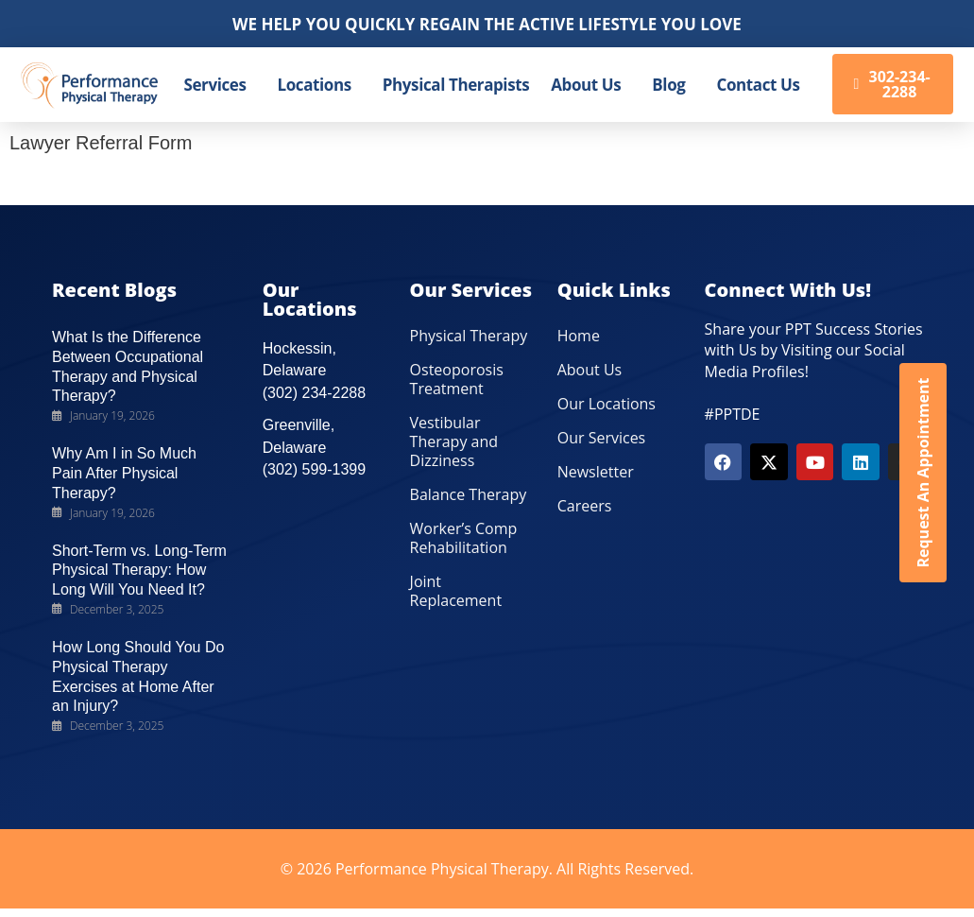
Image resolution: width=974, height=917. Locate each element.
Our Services (601, 437)
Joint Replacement (456, 591)
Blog (668, 84)
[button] (220, 84)
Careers (584, 505)
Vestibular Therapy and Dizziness (454, 441)
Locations (314, 84)
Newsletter (595, 471)
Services (215, 84)
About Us (586, 84)
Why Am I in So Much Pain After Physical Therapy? (124, 473)
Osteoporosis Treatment (457, 379)
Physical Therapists (456, 84)
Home (578, 335)
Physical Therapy (469, 335)
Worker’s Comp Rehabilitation (464, 538)
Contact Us (757, 84)
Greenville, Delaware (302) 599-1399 (314, 447)
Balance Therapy (468, 494)
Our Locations (606, 403)
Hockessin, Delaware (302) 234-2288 (314, 370)
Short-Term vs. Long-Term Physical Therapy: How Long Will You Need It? (139, 570)
